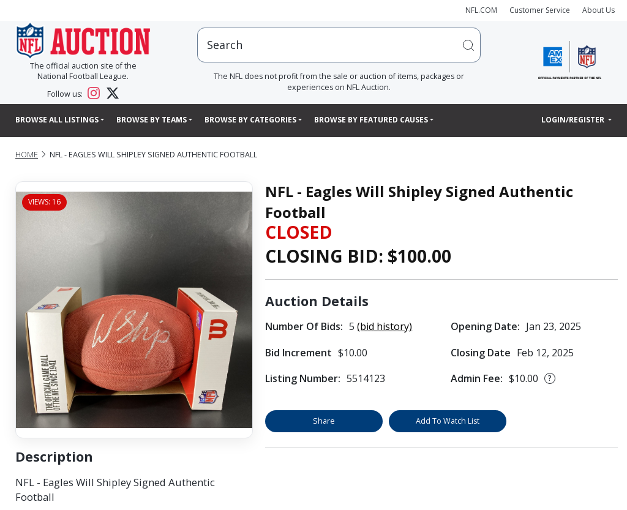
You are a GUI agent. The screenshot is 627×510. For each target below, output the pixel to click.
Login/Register (573, 119)
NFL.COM (481, 10)
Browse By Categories (250, 119)
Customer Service (539, 10)
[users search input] (339, 45)
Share (324, 421)
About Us (598, 10)
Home (26, 154)
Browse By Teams (151, 119)
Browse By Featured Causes (371, 119)
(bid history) (384, 326)
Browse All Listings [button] (57, 119)
